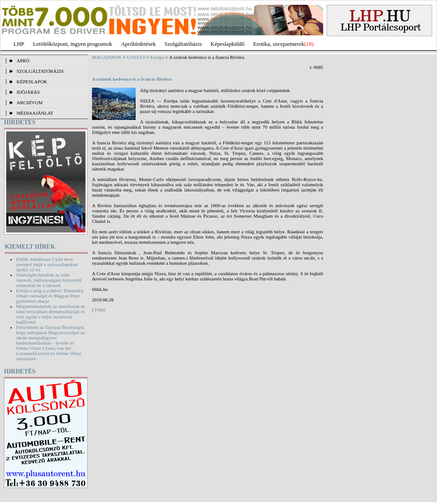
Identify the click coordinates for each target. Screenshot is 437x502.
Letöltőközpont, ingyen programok (73, 44)
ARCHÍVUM (30, 102)
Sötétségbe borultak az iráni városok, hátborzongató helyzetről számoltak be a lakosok (49, 280)
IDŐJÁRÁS (28, 92)
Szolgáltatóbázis (182, 44)
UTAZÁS (136, 57)
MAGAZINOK (107, 57)
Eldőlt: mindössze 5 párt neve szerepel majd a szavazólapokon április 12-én (47, 264)
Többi (100, 309)
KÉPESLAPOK (32, 81)
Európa (157, 57)
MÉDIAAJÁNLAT (35, 113)
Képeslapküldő (228, 44)
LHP (19, 44)
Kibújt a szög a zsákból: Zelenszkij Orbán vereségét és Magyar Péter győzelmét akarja (49, 296)
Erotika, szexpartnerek (278, 44)
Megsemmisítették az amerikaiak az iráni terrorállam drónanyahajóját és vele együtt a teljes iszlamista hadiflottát (50, 314)
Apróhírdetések (138, 44)
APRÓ (23, 60)
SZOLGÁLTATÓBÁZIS (40, 71)
